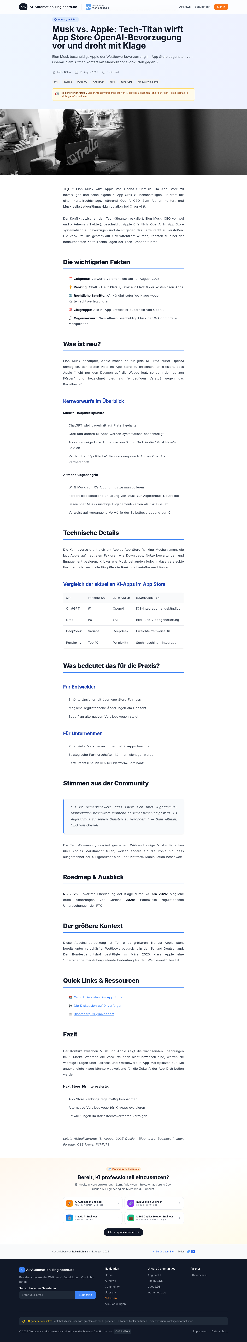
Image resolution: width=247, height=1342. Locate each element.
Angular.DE (155, 1275)
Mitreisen (111, 1298)
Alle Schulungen (115, 1304)
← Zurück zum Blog (164, 1251)
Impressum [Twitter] (200, 1331)
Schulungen (202, 6)
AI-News (185, 6)
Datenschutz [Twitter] (219, 1331)
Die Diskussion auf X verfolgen (98, 1005)
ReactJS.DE (155, 1280)
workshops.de (157, 1292)
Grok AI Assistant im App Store (98, 997)
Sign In (221, 6)
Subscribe (85, 1295)
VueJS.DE (154, 1286)
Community (112, 1286)
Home (109, 1275)
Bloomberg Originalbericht (94, 1014)
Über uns (111, 1292)
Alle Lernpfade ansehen (123, 1232)
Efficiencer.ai (198, 1275)
